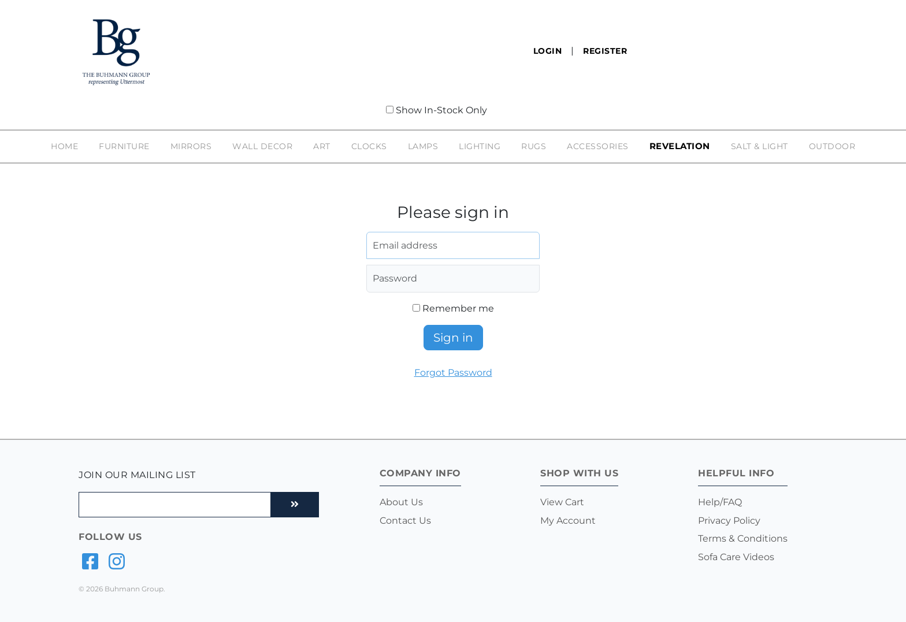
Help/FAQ (720, 502)
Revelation (679, 146)
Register (605, 50)
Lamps (423, 146)
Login (547, 50)
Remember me (453, 308)
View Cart (562, 502)
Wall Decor (262, 146)
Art (322, 146)
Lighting (479, 146)
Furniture (124, 146)
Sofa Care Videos (736, 556)
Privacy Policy (729, 520)
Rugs (533, 146)
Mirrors (191, 146)
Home (64, 146)
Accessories (598, 146)
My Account (568, 520)
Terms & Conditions (743, 538)
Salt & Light (759, 146)
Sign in (453, 338)
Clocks (369, 146)
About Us (401, 502)
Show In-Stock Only (441, 110)
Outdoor (832, 146)
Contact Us (405, 520)
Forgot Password (453, 372)
